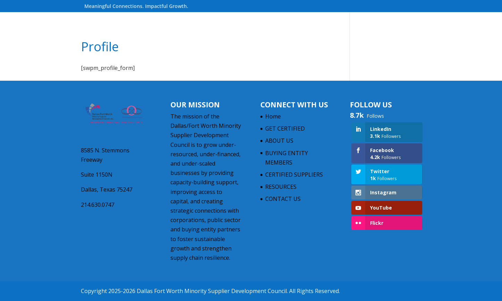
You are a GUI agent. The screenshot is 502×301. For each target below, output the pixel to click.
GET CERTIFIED (285, 128)
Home (273, 116)
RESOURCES (280, 187)
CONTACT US (283, 199)
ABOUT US (279, 140)
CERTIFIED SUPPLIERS (294, 174)
